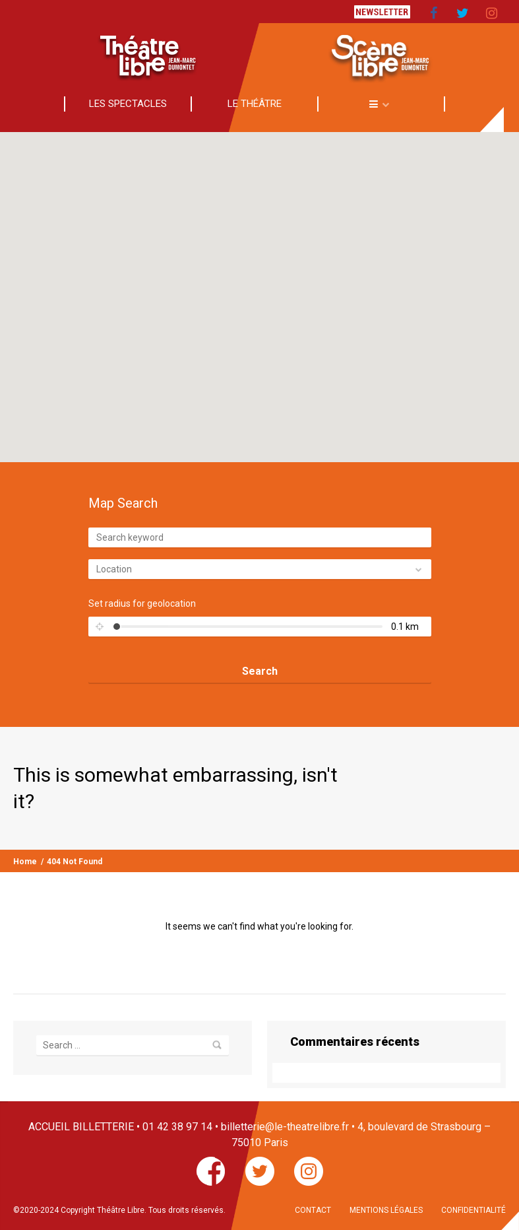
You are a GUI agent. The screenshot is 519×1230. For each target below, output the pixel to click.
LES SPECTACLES (128, 104)
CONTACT (313, 1210)
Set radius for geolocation (142, 603)
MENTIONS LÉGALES (386, 1210)
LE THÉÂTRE (255, 104)
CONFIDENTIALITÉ (473, 1210)
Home (25, 861)
